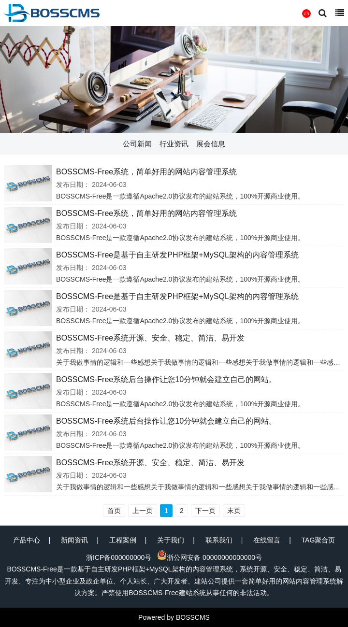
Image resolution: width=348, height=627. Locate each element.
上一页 (142, 510)
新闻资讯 (74, 540)
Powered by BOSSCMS (174, 617)
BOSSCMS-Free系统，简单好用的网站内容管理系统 (146, 172)
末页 (234, 510)
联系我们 (218, 540)
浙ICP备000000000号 (118, 557)
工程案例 (122, 540)
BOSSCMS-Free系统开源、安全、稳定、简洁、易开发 (150, 338)
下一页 (205, 510)
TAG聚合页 (318, 540)
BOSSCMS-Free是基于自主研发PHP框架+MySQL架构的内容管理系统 (177, 255)
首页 (114, 510)
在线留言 (266, 540)
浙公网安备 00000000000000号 (209, 557)
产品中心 (26, 540)
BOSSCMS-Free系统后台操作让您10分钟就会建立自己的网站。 (166, 379)
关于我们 (170, 540)
